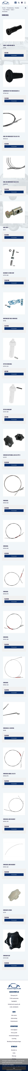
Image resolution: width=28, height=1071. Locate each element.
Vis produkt (14, 55)
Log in (22, 2)
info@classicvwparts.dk (14, 1004)
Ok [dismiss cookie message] (14, 1068)
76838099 (14, 1001)
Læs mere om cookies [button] (8, 1064)
